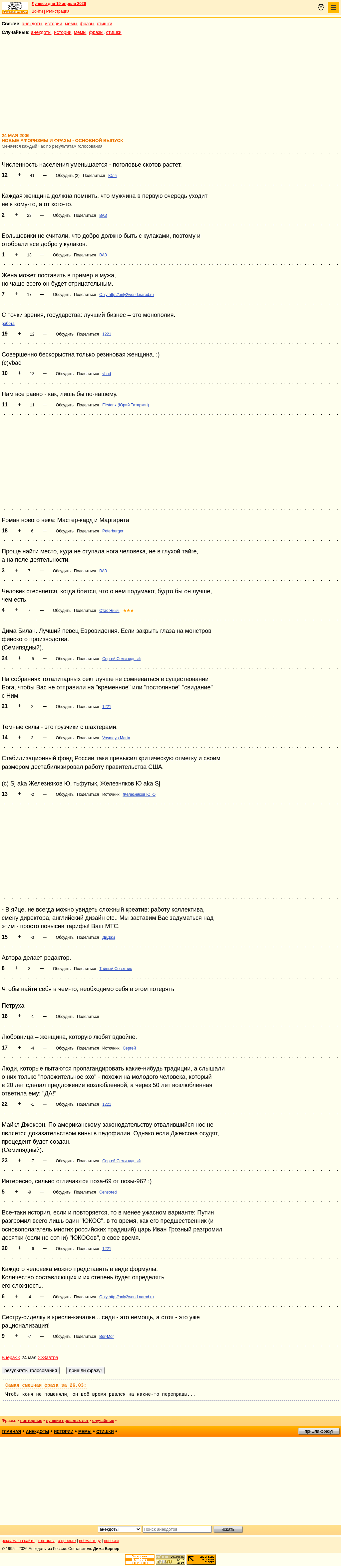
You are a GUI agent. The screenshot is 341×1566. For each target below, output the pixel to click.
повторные (31, 1420)
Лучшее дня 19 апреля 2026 (59, 3)
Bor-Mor (106, 1336)
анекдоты (32, 23)
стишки (104, 23)
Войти (37, 11)
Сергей (129, 1048)
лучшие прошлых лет (67, 1420)
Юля (112, 175)
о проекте (67, 1540)
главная (11, 1431)
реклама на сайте (18, 1540)
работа (8, 323)
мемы (71, 23)
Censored (108, 1192)
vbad (106, 373)
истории (53, 23)
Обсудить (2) (68, 175)
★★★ (128, 610)
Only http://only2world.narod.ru (126, 294)
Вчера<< (11, 1357)
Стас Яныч (109, 610)
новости (111, 1540)
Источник (110, 794)
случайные (103, 1420)
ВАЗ (103, 215)
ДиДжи (108, 937)
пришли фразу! (319, 1431)
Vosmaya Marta (116, 738)
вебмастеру (90, 1540)
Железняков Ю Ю (139, 794)
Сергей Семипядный (121, 658)
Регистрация (57, 11)
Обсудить (62, 215)
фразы (87, 23)
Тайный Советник (115, 968)
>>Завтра (48, 1357)
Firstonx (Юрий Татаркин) (125, 405)
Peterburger (112, 531)
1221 (106, 334)
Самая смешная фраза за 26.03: (46, 1385)
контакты (46, 1540)
